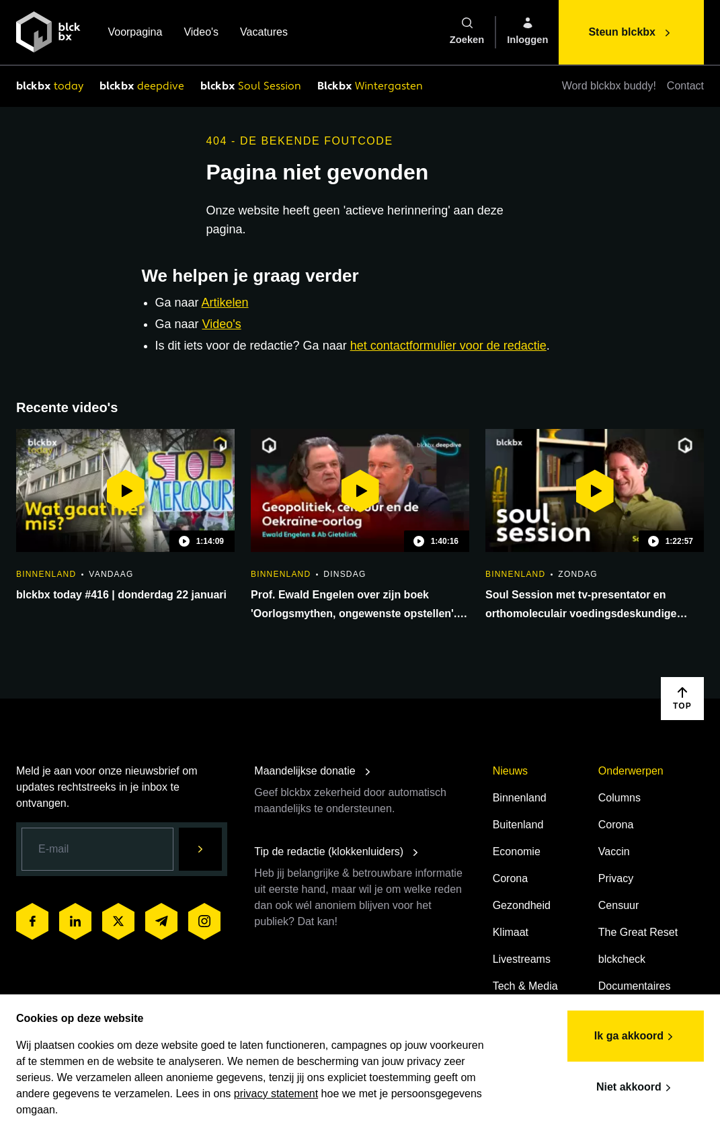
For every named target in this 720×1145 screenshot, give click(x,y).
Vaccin (614, 851)
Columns (619, 797)
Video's (201, 33)
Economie (517, 851)
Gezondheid (522, 905)
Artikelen (225, 302)
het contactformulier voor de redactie (448, 345)
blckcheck (621, 959)
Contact (685, 85)
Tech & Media (525, 986)
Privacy (615, 878)
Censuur (618, 905)
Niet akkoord (635, 1088)
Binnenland (520, 797)
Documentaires (634, 986)
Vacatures (264, 33)
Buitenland (518, 824)
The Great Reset (638, 932)
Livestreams (522, 959)
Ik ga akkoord (635, 1036)
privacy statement (276, 1093)
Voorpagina (135, 33)
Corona (510, 878)
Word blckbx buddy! (609, 85)
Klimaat (510, 932)
